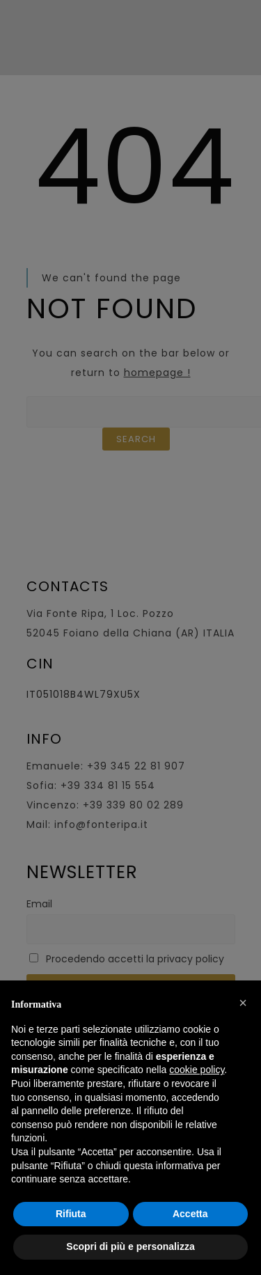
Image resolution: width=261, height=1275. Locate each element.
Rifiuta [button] (71, 1213)
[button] (243, 1003)
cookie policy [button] (196, 1069)
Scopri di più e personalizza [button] (130, 1246)
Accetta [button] (190, 1213)
